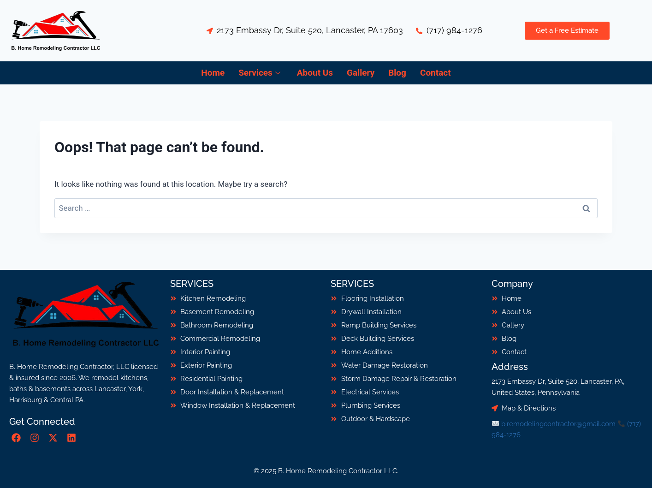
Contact (435, 72)
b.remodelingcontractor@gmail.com (558, 424)
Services (259, 72)
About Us (315, 72)
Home (213, 72)
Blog (397, 72)
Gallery (360, 72)
